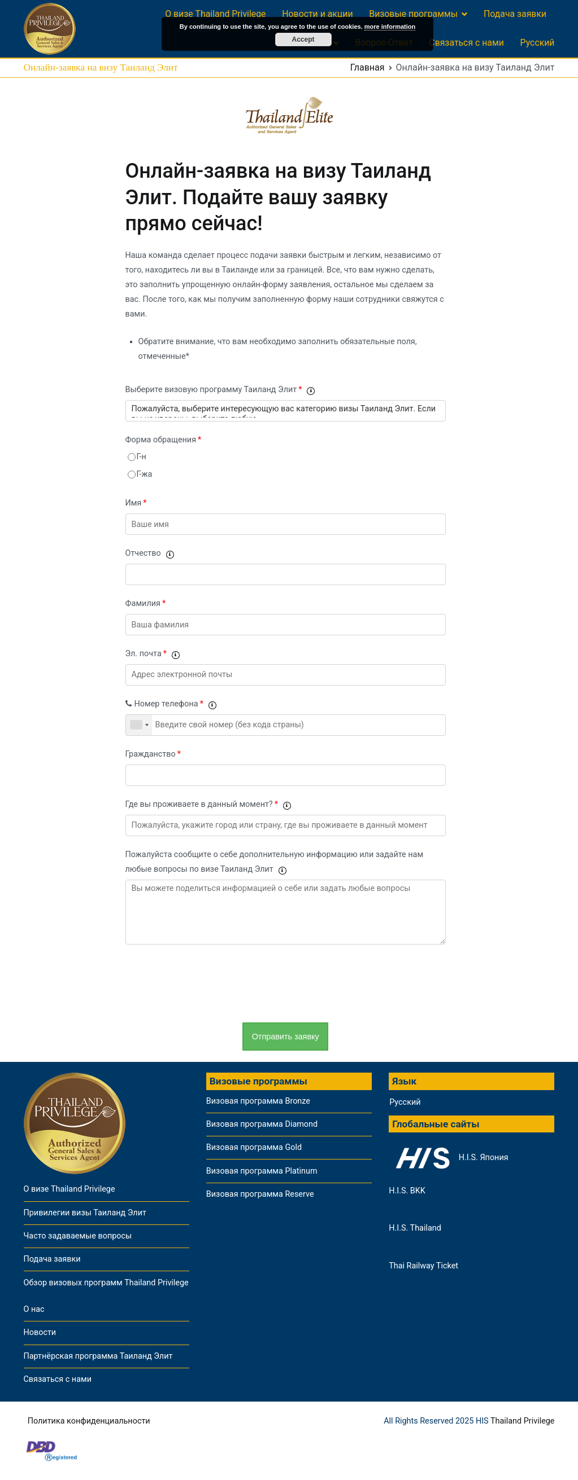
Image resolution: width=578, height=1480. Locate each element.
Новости (40, 1332)
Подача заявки (515, 13)
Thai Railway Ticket (423, 1266)
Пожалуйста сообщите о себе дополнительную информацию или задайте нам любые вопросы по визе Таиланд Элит (274, 862)
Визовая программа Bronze (258, 1101)
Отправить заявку (285, 1036)
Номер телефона (170, 704)
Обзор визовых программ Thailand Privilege (106, 1283)
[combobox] (139, 725)
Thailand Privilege (522, 1421)
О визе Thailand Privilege (215, 13)
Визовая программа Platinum (262, 1171)
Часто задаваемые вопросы (78, 1236)
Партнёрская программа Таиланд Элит (98, 1356)
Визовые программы (413, 13)
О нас (34, 1309)
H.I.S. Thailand (415, 1228)
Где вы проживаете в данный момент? (207, 804)
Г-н (141, 457)
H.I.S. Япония (448, 1157)
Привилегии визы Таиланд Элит (85, 1213)
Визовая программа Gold (254, 1147)
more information (389, 26)
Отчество (149, 553)
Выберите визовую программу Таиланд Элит (220, 389)
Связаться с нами (466, 42)
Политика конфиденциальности (89, 1421)
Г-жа (145, 474)
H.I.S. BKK (407, 1191)
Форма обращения (163, 440)
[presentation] (211, 983)
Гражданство (153, 754)
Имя (136, 503)
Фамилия (145, 603)
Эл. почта (152, 653)
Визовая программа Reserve (260, 1194)
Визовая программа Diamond (262, 1124)
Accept (303, 39)
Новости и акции (317, 13)
